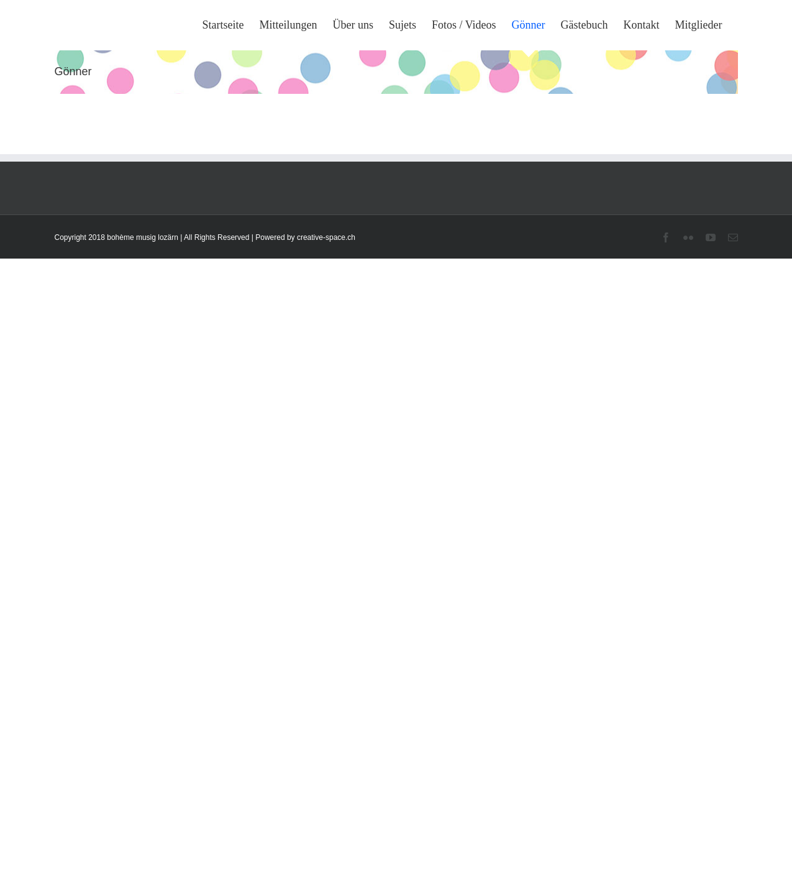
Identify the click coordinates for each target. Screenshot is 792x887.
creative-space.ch (326, 237)
